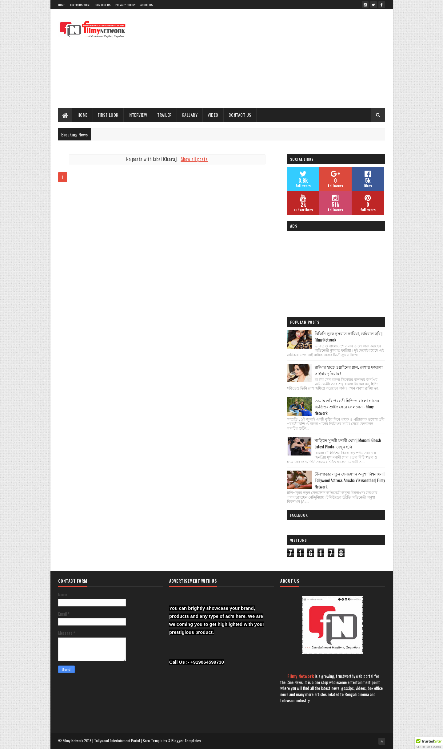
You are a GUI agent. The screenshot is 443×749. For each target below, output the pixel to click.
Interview (138, 114)
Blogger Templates (186, 740)
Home (61, 4)
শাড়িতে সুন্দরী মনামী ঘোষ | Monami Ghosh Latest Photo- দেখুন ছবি (348, 443)
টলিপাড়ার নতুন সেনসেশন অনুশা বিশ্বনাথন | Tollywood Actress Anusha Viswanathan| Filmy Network (350, 480)
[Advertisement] (273, 58)
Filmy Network (300, 676)
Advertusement (80, 4)
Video (213, 114)
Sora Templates (155, 740)
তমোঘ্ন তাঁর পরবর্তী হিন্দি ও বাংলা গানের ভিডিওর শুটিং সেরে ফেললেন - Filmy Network (347, 406)
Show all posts (194, 159)
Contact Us (103, 4)
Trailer (164, 114)
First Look (108, 114)
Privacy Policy (125, 4)
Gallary (190, 114)
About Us (146, 4)
